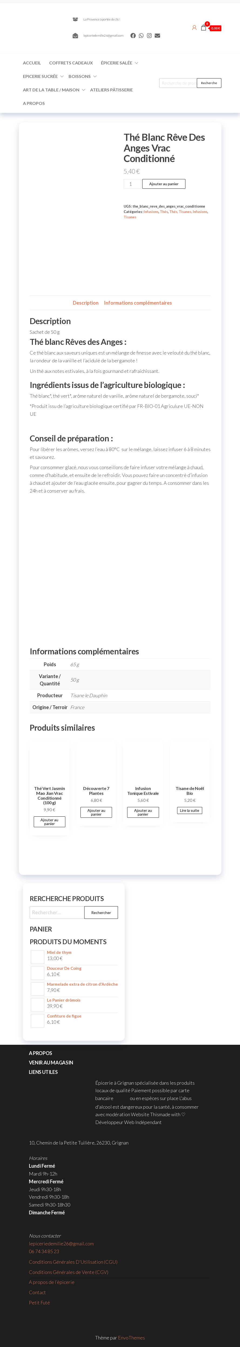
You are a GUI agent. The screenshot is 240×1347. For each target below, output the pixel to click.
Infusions (151, 212)
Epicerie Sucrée (40, 76)
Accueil (32, 62)
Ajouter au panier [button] (49, 821)
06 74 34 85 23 (44, 1251)
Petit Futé (39, 1302)
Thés (164, 212)
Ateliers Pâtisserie (111, 89)
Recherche (209, 83)
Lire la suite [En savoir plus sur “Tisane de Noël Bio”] (189, 810)
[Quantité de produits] (132, 184)
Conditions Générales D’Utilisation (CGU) (73, 1262)
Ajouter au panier (163, 183)
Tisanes (130, 217)
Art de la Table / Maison (51, 89)
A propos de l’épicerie (52, 1282)
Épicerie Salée (116, 62)
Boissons (80, 76)
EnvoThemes (131, 1338)
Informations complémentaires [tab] (138, 303)
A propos (34, 103)
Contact (37, 1292)
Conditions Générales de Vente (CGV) (68, 1272)
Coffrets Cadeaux (71, 62)
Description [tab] (86, 303)
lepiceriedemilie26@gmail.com (61, 1243)
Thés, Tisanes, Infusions (188, 212)
